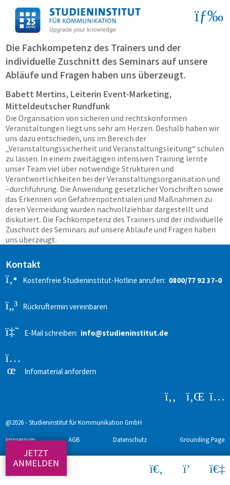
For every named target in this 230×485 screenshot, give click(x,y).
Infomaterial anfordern (51, 364)
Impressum (20, 439)
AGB (74, 439)
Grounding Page (202, 439)
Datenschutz (130, 439)
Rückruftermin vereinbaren (56, 305)
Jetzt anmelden (36, 458)
